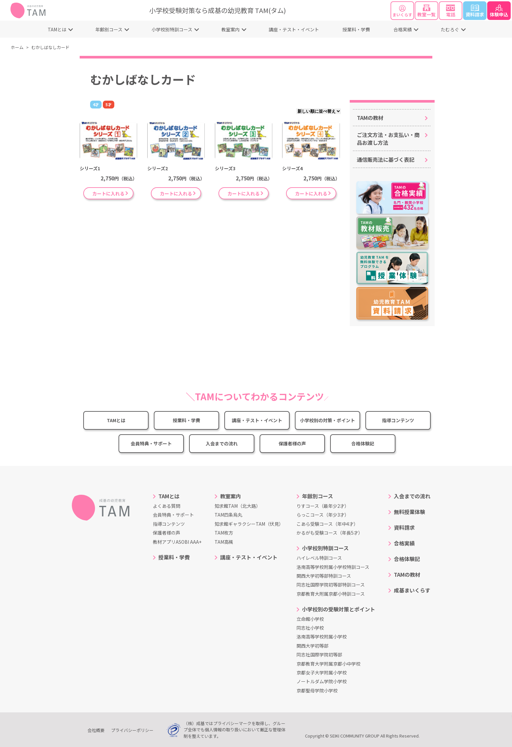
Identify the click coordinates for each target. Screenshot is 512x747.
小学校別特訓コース (172, 29)
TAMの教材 (370, 118)
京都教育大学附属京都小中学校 (328, 663)
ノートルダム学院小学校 (321, 681)
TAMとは (57, 29)
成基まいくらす (412, 590)
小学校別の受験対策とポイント (338, 609)
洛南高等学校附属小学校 (321, 636)
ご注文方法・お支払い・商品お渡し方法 (388, 138)
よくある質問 (166, 506)
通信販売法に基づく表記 (385, 159)
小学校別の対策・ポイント (327, 420)
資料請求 (475, 11)
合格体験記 (362, 443)
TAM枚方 (224, 532)
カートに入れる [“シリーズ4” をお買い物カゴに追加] (311, 193)
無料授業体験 (409, 512)
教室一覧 (426, 11)
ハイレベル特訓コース (319, 558)
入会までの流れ (222, 443)
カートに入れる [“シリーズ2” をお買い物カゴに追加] (176, 193)
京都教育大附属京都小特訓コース (330, 593)
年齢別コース (108, 29)
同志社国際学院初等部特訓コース (330, 584)
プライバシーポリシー (132, 730)
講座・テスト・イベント (294, 29)
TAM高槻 (224, 542)
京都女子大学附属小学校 (321, 672)
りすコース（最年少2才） (322, 506)
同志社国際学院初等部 (319, 654)
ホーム (17, 47)
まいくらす (402, 11)
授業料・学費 (356, 29)
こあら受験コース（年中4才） (327, 524)
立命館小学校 (310, 619)
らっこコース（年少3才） (322, 514)
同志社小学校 (310, 627)
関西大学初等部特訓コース (323, 576)
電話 (451, 11)
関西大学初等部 (312, 645)
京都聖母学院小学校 (317, 690)
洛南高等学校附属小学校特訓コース (332, 567)
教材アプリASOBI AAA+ (177, 542)
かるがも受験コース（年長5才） (329, 532)
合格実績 (402, 29)
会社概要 (96, 730)
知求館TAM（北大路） (238, 506)
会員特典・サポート (151, 443)
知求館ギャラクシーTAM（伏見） (249, 524)
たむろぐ (450, 29)
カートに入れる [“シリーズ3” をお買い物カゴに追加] (244, 193)
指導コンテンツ (398, 420)
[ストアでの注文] (318, 111)
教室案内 (230, 29)
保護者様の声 (292, 443)
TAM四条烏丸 (228, 514)
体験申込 (499, 11)
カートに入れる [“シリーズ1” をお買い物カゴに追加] (108, 193)
